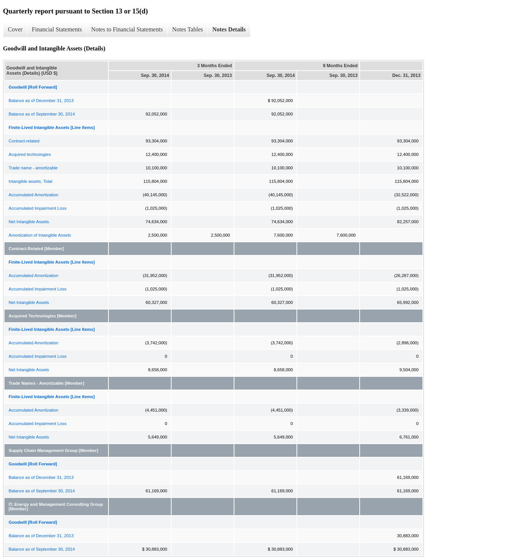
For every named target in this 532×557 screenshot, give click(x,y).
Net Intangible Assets (29, 221)
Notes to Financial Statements (127, 29)
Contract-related (24, 141)
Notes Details (229, 29)
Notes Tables (187, 29)
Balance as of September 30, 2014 (42, 114)
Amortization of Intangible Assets (40, 235)
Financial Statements (57, 29)
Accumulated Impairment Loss (38, 208)
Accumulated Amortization (33, 195)
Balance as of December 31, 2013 (41, 100)
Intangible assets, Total (30, 181)
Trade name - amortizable (33, 168)
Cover (15, 29)
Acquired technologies (30, 154)
